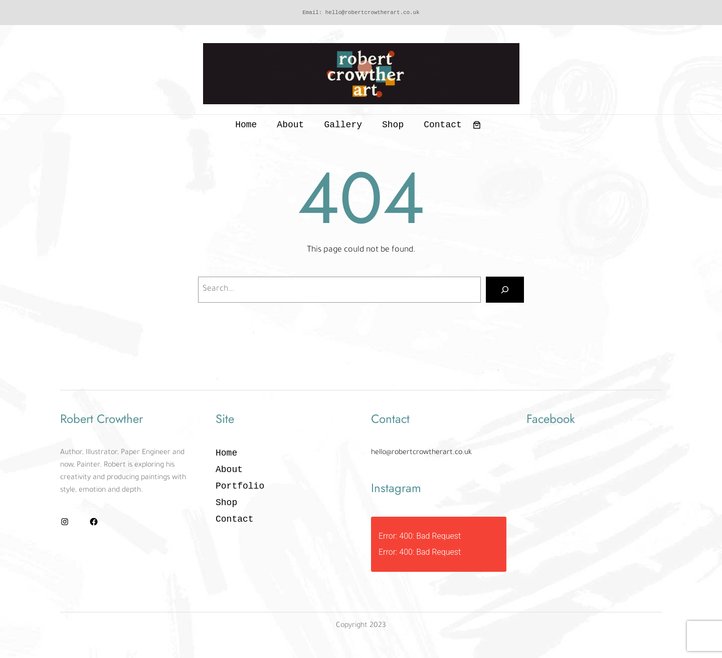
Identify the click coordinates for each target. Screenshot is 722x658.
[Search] (505, 290)
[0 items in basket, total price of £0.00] (477, 125)
